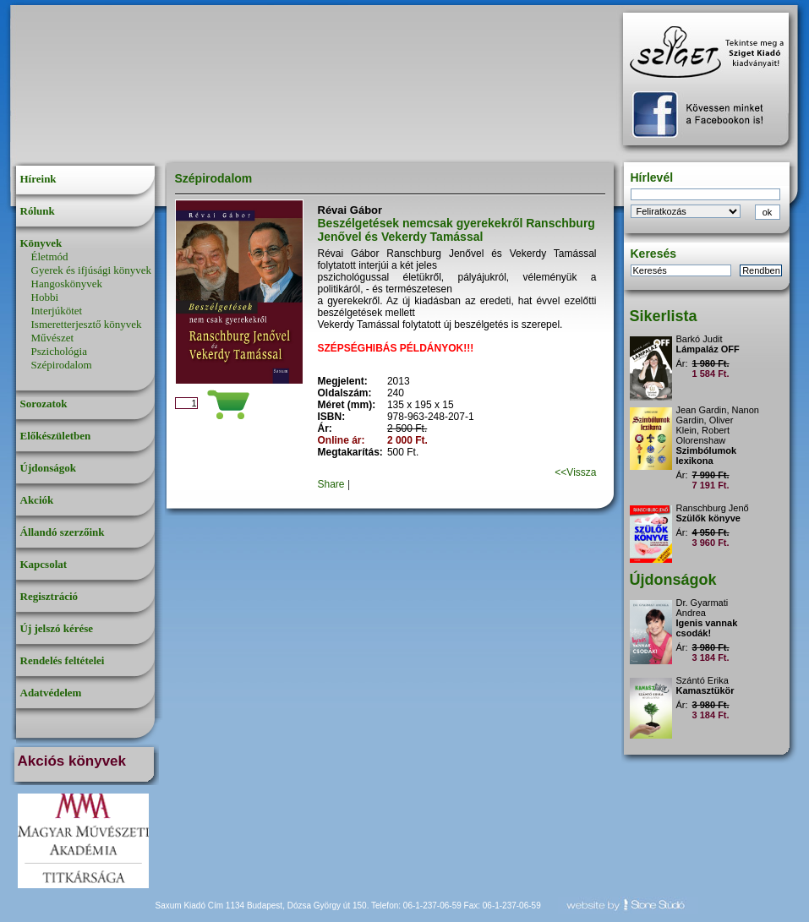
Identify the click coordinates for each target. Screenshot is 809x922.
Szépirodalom (61, 364)
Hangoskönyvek (67, 283)
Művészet (52, 337)
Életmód (49, 256)
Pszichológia (59, 351)
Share (331, 484)
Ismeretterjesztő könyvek (86, 324)
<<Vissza (575, 472)
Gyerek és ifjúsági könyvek (91, 270)
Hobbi (45, 297)
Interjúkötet (57, 310)
